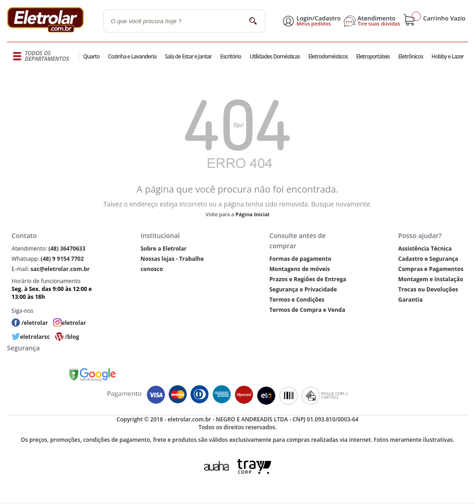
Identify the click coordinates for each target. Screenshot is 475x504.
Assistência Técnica (424, 248)
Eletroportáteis (373, 56)
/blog (72, 337)
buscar (252, 20)
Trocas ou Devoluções (428, 289)
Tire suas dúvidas (379, 23)
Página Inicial (252, 214)
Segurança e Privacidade (303, 289)
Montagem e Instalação (430, 279)
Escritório (230, 56)
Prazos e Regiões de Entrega (307, 279)
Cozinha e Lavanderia (132, 56)
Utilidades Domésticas (275, 56)
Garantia (410, 300)
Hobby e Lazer (447, 56)
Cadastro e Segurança (428, 259)
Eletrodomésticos (328, 56)
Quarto (91, 56)
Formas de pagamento (300, 259)
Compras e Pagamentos (430, 269)
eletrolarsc (35, 337)
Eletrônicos (410, 56)
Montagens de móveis (299, 269)
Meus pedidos (314, 23)
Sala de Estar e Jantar (188, 56)
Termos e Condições (296, 300)
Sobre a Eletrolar (163, 248)
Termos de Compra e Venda (307, 310)
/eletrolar (34, 323)
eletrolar (74, 323)
